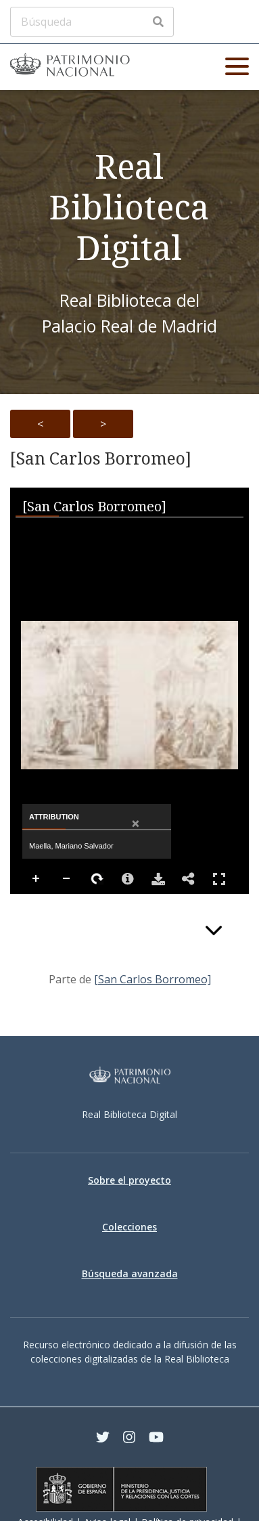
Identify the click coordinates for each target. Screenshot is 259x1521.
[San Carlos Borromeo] (100, 458)
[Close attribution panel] (135, 824)
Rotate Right (97, 879)
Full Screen (219, 878)
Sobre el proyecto (129, 1180)
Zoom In (36, 879)
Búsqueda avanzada (130, 1273)
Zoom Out (67, 879)
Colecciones (129, 1226)
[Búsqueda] (92, 22)
